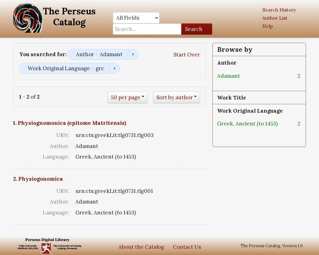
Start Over (187, 54)
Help (267, 26)
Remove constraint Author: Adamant (133, 54)
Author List (275, 18)
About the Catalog (141, 246)
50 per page (125, 97)
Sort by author (174, 97)
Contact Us (187, 246)
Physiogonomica (40, 178)
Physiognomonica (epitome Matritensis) (72, 123)
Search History (279, 10)
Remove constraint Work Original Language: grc (114, 68)
